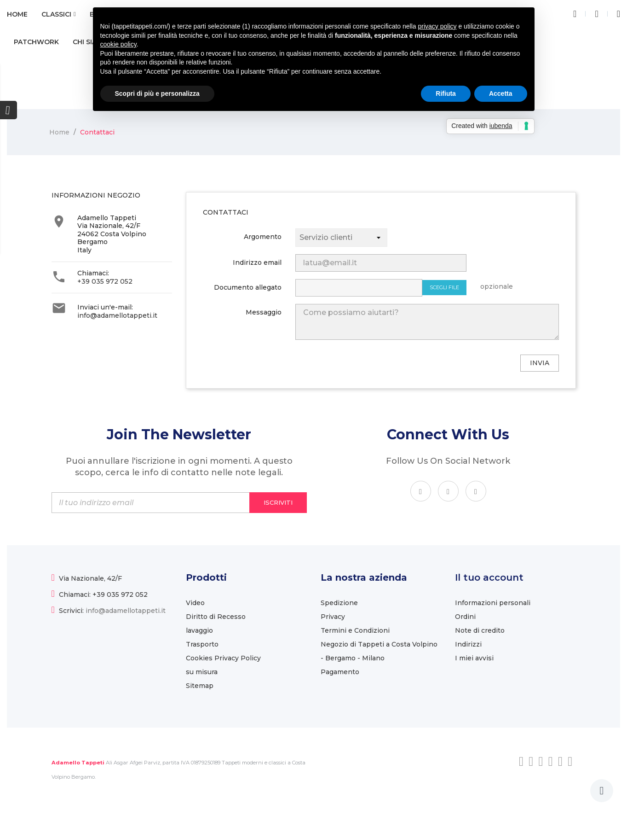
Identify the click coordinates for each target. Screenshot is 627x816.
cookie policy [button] (118, 44)
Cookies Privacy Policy (223, 658)
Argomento (263, 237)
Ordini (465, 616)
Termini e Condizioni (355, 630)
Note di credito (480, 630)
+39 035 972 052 (104, 281)
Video (195, 603)
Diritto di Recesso (216, 616)
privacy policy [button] (437, 26)
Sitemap (199, 686)
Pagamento (340, 672)
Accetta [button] (500, 93)
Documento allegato (248, 287)
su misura (202, 672)
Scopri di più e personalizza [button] (157, 93)
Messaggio (264, 312)
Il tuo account (489, 577)
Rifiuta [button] (446, 93)
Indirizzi (468, 644)
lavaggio (199, 630)
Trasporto (202, 644)
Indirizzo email (257, 262)
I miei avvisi (474, 658)
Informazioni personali (492, 603)
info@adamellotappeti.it (117, 315)
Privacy (333, 616)
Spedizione (339, 603)
